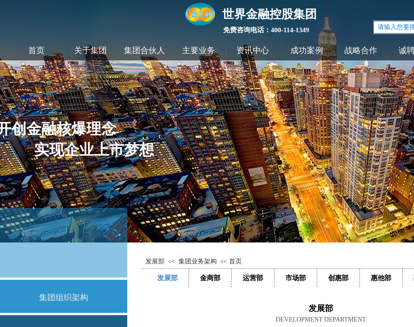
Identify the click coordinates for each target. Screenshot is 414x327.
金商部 (210, 278)
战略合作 (360, 50)
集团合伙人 (144, 50)
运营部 (253, 278)
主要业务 (198, 50)
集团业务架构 (198, 261)
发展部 (155, 261)
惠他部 (381, 278)
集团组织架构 (63, 297)
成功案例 (306, 50)
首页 (36, 50)
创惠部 (338, 278)
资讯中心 (252, 50)
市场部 (295, 278)
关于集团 (90, 50)
